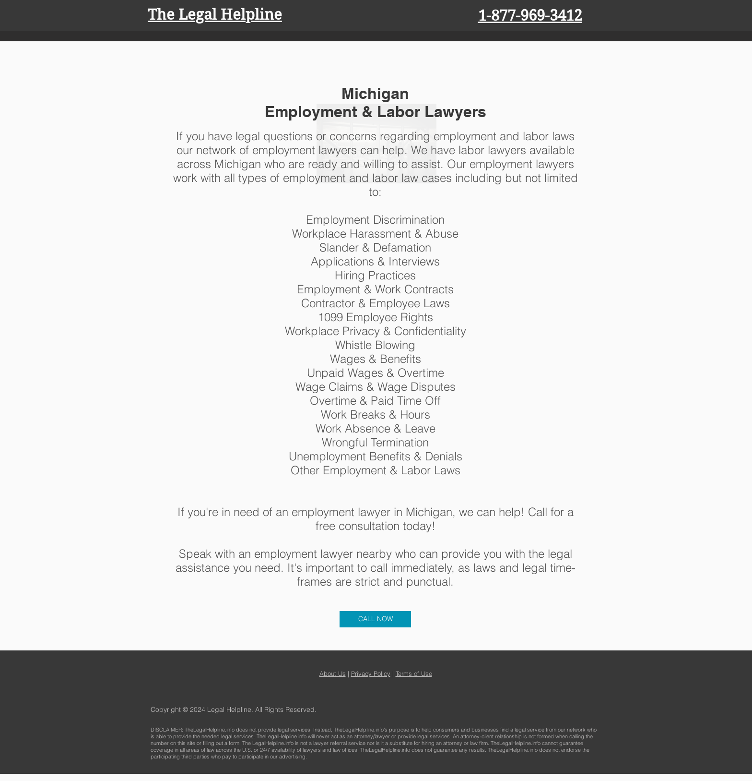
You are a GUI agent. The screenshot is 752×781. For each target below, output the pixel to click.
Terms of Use (414, 673)
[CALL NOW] (375, 619)
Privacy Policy (370, 673)
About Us (332, 673)
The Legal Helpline (215, 15)
